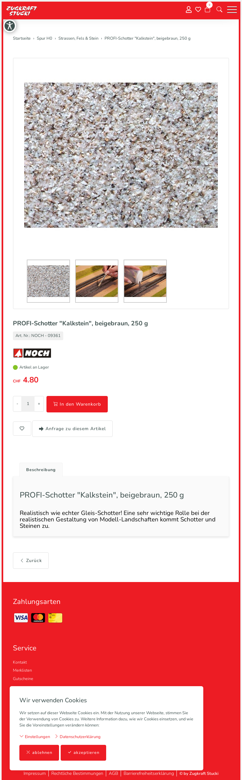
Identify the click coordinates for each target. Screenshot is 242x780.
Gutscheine (23, 679)
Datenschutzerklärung (77, 737)
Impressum (35, 773)
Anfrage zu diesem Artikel (72, 429)
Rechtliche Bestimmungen (77, 773)
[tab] (38, 468)
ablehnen (39, 753)
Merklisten (22, 670)
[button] (219, 9)
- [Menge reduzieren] (17, 404)
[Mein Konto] (189, 10)
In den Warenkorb (77, 404)
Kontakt (20, 662)
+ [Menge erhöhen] (39, 404)
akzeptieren (83, 753)
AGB (113, 773)
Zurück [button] (31, 560)
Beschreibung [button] (41, 470)
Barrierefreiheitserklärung (149, 773)
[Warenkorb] (207, 9)
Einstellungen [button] (34, 737)
